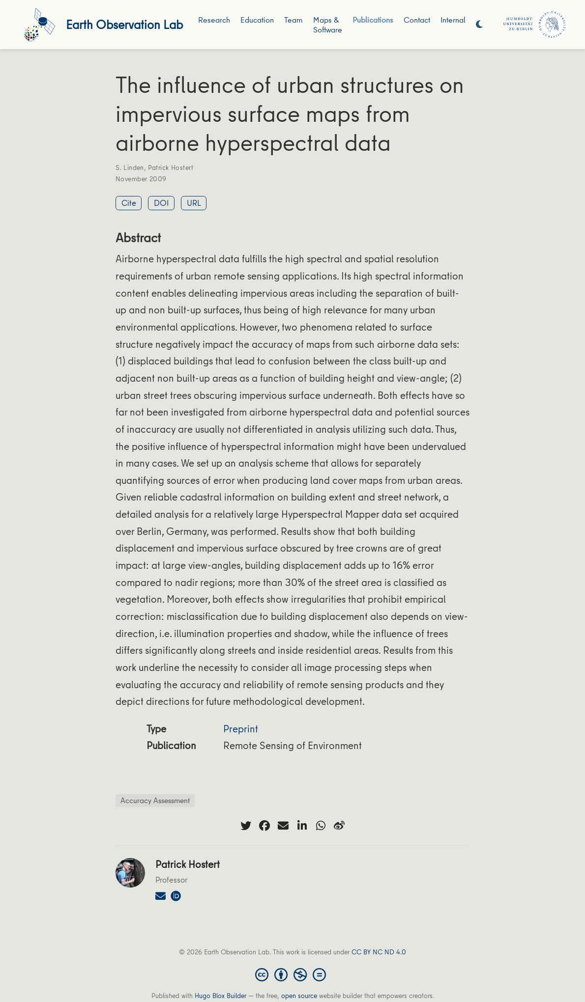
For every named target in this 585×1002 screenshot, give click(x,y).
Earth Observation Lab (124, 24)
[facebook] (264, 825)
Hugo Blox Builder (220, 996)
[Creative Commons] (292, 974)
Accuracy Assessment (155, 800)
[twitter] (245, 825)
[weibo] (339, 825)
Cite (128, 202)
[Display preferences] (479, 24)
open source (299, 996)
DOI (161, 202)
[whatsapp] (320, 825)
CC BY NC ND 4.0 (378, 952)
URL (194, 202)
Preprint (240, 729)
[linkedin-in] (301, 825)
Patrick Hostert (170, 167)
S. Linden (130, 167)
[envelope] (283, 825)
